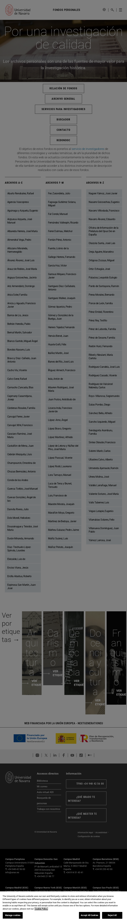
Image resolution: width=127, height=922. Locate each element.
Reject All (112, 915)
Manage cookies (13, 915)
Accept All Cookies (89, 915)
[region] (63, 906)
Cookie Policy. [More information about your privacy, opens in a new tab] (41, 909)
